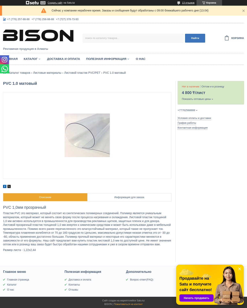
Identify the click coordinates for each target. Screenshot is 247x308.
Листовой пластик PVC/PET (82, 72)
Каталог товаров (19, 72)
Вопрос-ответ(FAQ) (141, 279)
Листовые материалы (47, 72)
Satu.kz (141, 300)
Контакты (74, 284)
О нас (140, 58)
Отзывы (73, 289)
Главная (10, 58)
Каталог (31, 58)
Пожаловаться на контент (128, 304)
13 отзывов (188, 2)
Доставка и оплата (63, 58)
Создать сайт (55, 2)
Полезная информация (106, 58)
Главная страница (18, 279)
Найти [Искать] (195, 38)
